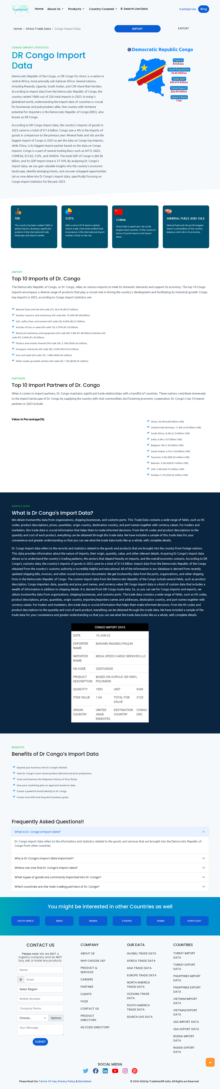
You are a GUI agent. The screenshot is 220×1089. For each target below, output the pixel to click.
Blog (203, 9)
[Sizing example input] (40, 970)
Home (39, 9)
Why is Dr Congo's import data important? (44, 858)
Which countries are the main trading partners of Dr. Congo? (57, 887)
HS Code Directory (95, 1027)
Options (56, 1018)
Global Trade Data (141, 953)
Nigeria (93, 920)
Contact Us (187, 9)
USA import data (186, 1022)
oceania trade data (138, 996)
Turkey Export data (184, 967)
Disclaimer (85, 1081)
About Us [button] (54, 9)
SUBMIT (40, 1042)
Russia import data (183, 1038)
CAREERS (87, 979)
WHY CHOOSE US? (93, 961)
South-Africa (26, 920)
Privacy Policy (66, 1081)
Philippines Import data (187, 978)
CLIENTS (86, 994)
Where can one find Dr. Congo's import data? (46, 868)
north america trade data (138, 984)
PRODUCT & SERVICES (89, 970)
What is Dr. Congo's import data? (38, 832)
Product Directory (88, 1018)
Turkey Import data (184, 955)
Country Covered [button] (102, 9)
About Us (88, 953)
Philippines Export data (187, 989)
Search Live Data (134, 9)
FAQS (84, 1001)
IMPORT (137, 29)
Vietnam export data (185, 1012)
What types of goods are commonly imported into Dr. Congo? (58, 877)
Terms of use (48, 1081)
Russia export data (184, 1050)
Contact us (90, 1009)
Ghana (160, 920)
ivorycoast (194, 920)
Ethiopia (127, 920)
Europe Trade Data (141, 975)
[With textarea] (40, 1029)
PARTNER (87, 987)
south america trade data (138, 1007)
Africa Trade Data (38, 29)
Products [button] (75, 9)
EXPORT (183, 28)
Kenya (59, 920)
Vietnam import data (185, 1001)
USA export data (186, 1029)
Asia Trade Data (139, 968)
